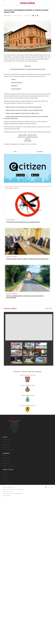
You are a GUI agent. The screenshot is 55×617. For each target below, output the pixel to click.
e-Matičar (5, 471)
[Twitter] (48, 487)
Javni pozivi (7, 15)
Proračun (5, 455)
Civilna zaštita (10, 219)
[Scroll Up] (48, 308)
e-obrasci (5, 474)
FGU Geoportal (6, 479)
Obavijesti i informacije (8, 449)
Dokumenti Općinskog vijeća (9, 466)
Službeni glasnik (6, 460)
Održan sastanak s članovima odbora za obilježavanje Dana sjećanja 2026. (27, 259)
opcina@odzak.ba (20, 489)
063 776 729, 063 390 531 (9, 489)
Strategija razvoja (7, 463)
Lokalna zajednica (11, 256)
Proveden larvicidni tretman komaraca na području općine (23, 222)
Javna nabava (6, 458)
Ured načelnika (6, 439)
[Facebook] (46, 487)
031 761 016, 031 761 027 (9, 487)
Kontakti (5, 477)
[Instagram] (51, 487)
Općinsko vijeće (6, 441)
